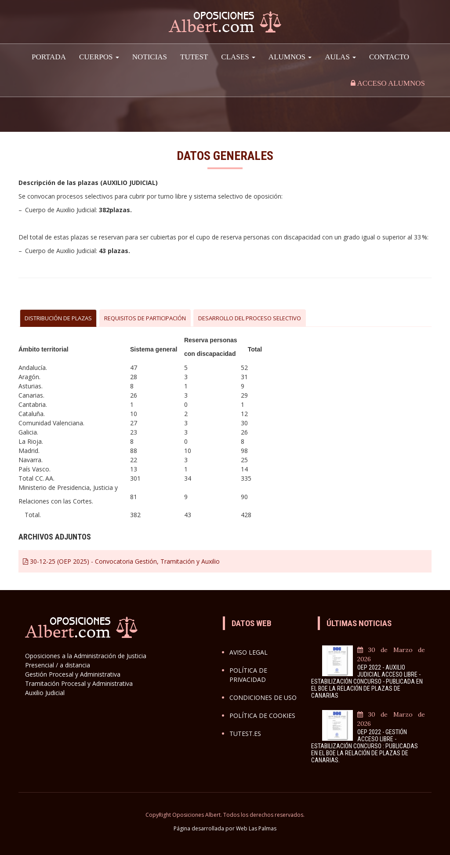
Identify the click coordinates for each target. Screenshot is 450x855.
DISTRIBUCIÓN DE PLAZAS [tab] (58, 318)
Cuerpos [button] (99, 57)
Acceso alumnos (388, 83)
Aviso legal (248, 652)
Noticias (149, 57)
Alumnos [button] (290, 57)
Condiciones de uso (263, 697)
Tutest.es (245, 733)
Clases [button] (238, 57)
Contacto (389, 57)
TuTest (194, 57)
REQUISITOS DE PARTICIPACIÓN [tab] (145, 318)
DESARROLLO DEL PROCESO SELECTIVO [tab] (249, 318)
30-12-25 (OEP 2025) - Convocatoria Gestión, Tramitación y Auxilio (121, 561)
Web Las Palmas (256, 828)
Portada (49, 57)
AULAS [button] (340, 57)
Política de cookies (262, 715)
